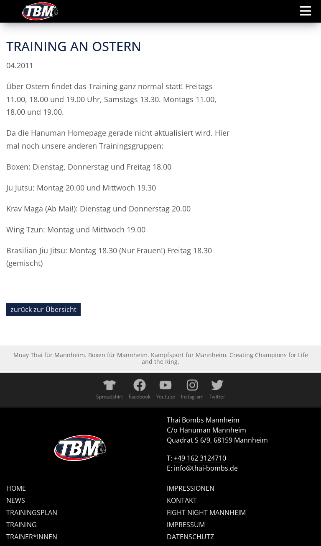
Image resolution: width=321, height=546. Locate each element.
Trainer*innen (31, 536)
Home (16, 488)
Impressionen (190, 488)
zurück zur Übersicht (43, 309)
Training (21, 524)
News (15, 500)
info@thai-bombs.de (206, 468)
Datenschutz (190, 536)
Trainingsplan (31, 512)
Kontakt (182, 500)
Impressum (186, 524)
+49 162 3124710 (200, 458)
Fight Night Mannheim (206, 512)
